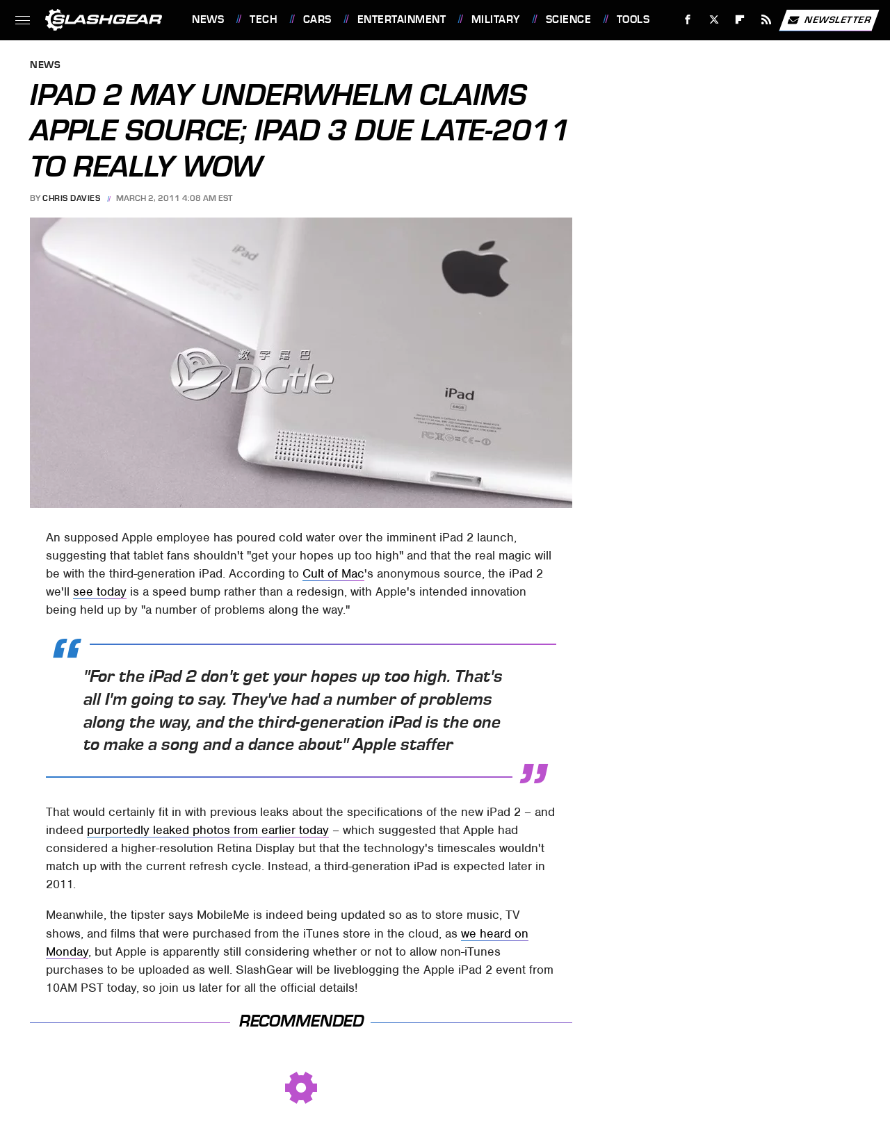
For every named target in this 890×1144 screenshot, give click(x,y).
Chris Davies (71, 198)
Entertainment (401, 19)
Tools (633, 19)
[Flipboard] (740, 20)
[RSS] (766, 20)
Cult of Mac (333, 573)
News (208, 19)
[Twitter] (714, 20)
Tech (263, 19)
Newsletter (829, 20)
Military (495, 19)
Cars (317, 19)
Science (569, 19)
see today (100, 591)
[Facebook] (688, 20)
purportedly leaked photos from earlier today (208, 829)
